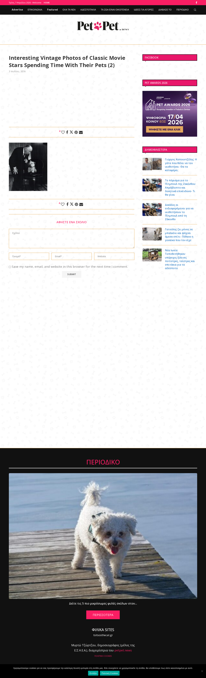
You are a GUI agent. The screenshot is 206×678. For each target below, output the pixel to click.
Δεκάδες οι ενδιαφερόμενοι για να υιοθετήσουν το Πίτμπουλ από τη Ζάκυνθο (179, 212)
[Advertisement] (71, 99)
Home (47, 2)
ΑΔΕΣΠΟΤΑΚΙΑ (88, 9)
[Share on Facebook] (67, 132)
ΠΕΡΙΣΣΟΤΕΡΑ (103, 615)
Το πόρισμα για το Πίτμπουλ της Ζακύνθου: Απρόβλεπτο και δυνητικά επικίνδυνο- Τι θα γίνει (180, 188)
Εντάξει (93, 673)
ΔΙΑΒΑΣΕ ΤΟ (165, 9)
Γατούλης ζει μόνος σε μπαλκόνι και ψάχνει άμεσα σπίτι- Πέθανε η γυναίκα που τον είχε (179, 235)
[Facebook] (196, 2)
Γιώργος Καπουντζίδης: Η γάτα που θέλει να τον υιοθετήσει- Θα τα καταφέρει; (180, 165)
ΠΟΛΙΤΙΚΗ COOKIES (103, 656)
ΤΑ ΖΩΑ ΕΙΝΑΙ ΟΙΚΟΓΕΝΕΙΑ (115, 9)
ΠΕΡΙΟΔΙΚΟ (182, 9)
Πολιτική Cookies (110, 673)
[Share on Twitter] (71, 132)
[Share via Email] (81, 132)
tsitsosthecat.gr (103, 636)
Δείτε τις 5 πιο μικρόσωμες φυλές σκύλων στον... (103, 604)
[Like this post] (63, 132)
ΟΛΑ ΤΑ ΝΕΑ (69, 9)
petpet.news (123, 651)
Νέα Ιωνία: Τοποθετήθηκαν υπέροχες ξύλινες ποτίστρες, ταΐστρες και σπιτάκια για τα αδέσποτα (180, 260)
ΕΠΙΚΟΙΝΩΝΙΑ (35, 9)
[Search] (195, 10)
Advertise (17, 9)
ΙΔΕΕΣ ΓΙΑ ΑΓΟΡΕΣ (144, 9)
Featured (52, 9)
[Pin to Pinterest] (76, 132)
